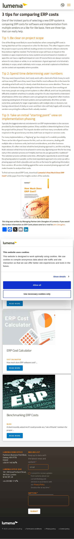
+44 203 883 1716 (10, 481)
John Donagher (59, 224)
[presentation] (48, 500)
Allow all (37, 285)
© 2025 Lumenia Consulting (12, 528)
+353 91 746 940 (10, 462)
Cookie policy (64, 528)
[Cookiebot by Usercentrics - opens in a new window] (59, 242)
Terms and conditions (34, 528)
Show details (59, 276)
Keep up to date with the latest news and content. (37, 459)
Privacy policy (51, 528)
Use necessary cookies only (37, 294)
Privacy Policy (39, 484)
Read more (14, 303)
